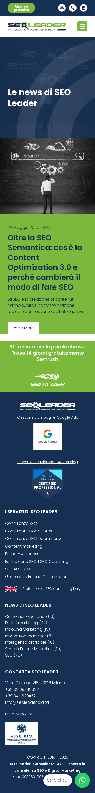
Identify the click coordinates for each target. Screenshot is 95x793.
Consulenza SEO (21, 523)
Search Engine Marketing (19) (33, 649)
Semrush (47, 359)
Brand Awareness (22, 554)
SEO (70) (13, 655)
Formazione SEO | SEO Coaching (36, 561)
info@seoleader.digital (27, 702)
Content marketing (23, 546)
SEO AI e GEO (17, 569)
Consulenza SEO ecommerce (34, 539)
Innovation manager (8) (29, 636)
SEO (46, 227)
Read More (23, 328)
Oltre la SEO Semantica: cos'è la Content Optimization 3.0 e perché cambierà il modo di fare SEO (45, 262)
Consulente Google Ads (28, 531)
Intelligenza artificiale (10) (29, 642)
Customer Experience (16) (30, 616)
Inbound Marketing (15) (27, 629)
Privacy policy (18, 714)
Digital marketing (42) (26, 623)
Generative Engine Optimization (36, 577)
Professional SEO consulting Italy (51, 588)
